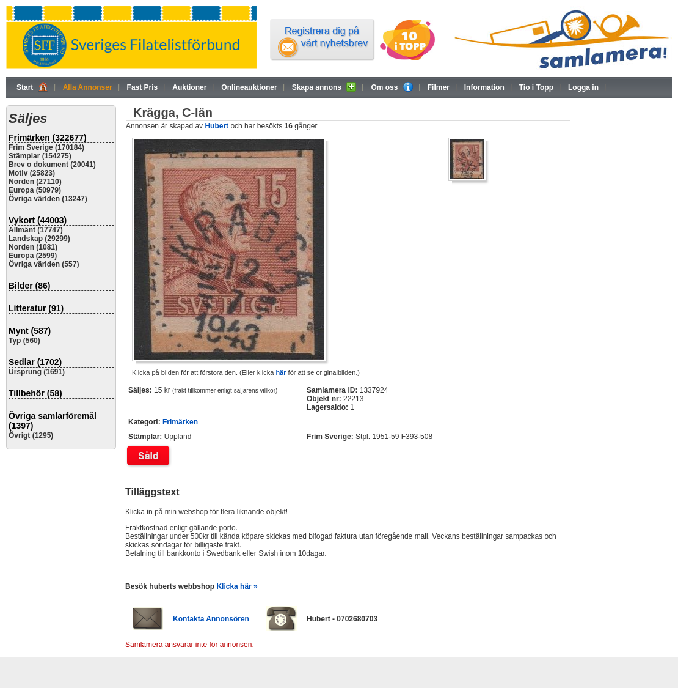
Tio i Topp (536, 87)
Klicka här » (236, 586)
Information (484, 87)
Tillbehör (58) (35, 393)
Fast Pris (142, 87)
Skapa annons (324, 87)
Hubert (216, 126)
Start (32, 87)
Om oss (391, 87)
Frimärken (180, 422)
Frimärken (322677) (48, 137)
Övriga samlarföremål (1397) (53, 421)
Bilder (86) (29, 285)
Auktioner (189, 87)
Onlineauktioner (249, 87)
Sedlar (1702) (35, 362)
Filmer (439, 87)
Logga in (583, 87)
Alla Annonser (87, 87)
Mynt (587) (30, 331)
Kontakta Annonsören (211, 619)
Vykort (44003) (38, 220)
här (280, 372)
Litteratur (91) (36, 308)
